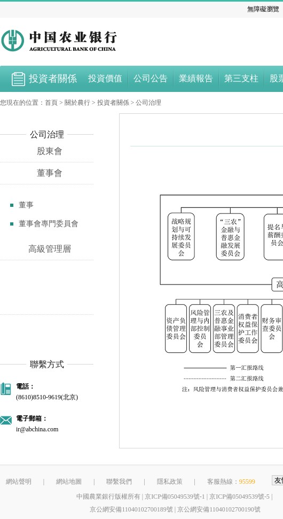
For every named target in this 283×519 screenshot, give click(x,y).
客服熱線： (231, 481)
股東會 (49, 151)
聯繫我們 (119, 481)
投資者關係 (113, 102)
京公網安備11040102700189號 (131, 509)
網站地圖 (69, 481)
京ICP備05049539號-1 (175, 496)
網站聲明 (19, 481)
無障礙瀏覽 (263, 9)
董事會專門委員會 (48, 224)
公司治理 (148, 102)
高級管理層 (49, 248)
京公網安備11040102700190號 (219, 509)
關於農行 (77, 102)
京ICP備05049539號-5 (239, 496)
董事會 (49, 172)
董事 (26, 205)
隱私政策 (170, 481)
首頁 (51, 102)
